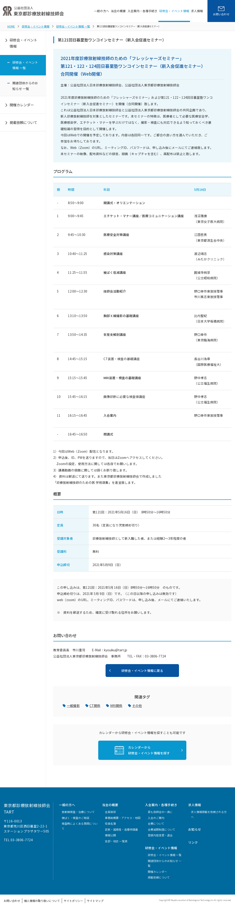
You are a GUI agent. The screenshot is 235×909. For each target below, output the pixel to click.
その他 (136, 704)
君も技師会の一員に (160, 811)
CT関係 (95, 704)
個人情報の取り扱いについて (36, 899)
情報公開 (110, 834)
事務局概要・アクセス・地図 (122, 817)
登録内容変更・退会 (160, 834)
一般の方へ (101, 11)
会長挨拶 (110, 811)
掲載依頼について (23, 121)
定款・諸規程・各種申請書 (121, 828)
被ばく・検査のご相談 (75, 817)
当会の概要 (118, 11)
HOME (10, 25)
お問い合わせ (10, 899)
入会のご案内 (156, 817)
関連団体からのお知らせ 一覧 (25, 85)
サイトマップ (82, 899)
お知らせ (194, 828)
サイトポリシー (63, 899)
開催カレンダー (22, 104)
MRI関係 (116, 704)
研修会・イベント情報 (174, 11)
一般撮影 (73, 704)
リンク (193, 841)
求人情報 (197, 11)
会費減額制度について (161, 828)
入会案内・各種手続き (142, 11)
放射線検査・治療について (78, 811)
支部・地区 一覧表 (116, 840)
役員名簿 (110, 822)
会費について (156, 822)
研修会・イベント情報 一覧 (65, 25)
